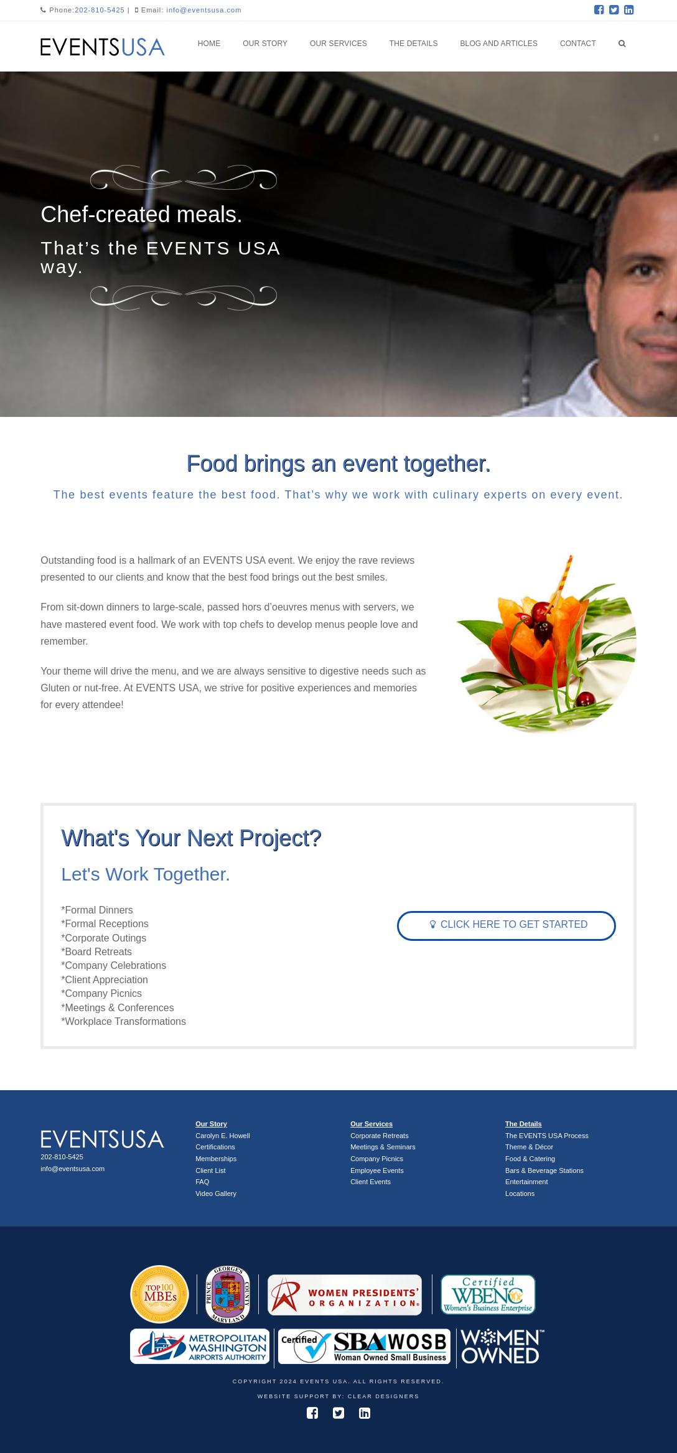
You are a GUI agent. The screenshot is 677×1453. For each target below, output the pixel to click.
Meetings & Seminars (383, 1147)
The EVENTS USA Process (547, 1135)
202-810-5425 (100, 10)
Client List (210, 1170)
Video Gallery (215, 1193)
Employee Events (377, 1170)
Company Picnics (376, 1158)
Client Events (370, 1181)
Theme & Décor (529, 1147)
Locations (520, 1193)
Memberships (215, 1158)
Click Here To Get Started (509, 924)
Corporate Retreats (379, 1135)
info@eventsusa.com (203, 10)
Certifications (215, 1147)
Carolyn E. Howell (222, 1135)
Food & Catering (530, 1158)
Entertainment (526, 1181)
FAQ (202, 1181)
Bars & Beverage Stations (544, 1170)
